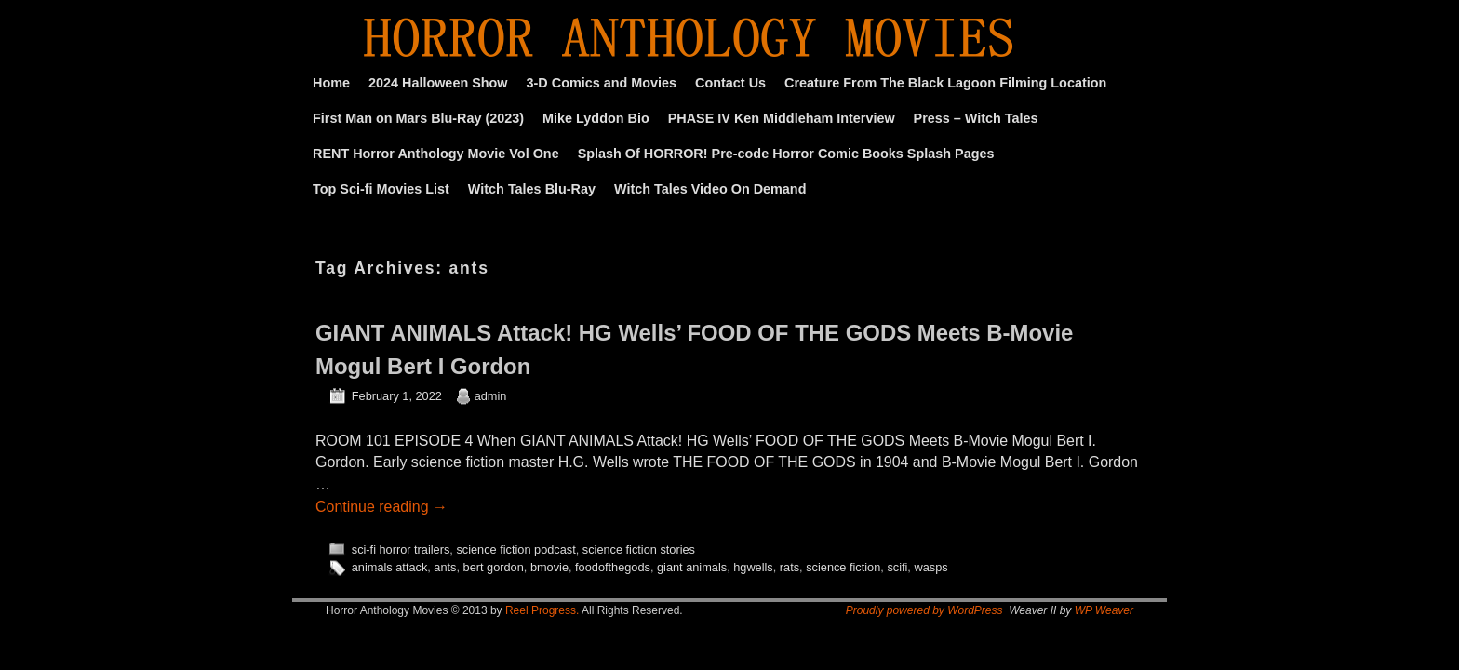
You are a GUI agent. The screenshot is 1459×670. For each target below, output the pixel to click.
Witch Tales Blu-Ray (532, 188)
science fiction (843, 567)
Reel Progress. (542, 610)
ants (445, 567)
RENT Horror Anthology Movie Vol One (436, 153)
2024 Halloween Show (438, 82)
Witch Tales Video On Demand (710, 188)
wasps (930, 567)
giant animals (692, 567)
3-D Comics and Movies (602, 82)
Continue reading (381, 507)
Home (331, 82)
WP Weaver (1104, 610)
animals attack (390, 567)
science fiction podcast (515, 549)
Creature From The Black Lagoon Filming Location (945, 82)
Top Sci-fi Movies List (381, 188)
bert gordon (493, 567)
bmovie (549, 567)
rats (789, 567)
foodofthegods (612, 567)
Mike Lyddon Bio (595, 118)
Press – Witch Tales (976, 118)
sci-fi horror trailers (401, 549)
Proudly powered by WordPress (924, 610)
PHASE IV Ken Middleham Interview (781, 118)
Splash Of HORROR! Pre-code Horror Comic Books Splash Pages (786, 153)
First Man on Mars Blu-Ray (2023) (418, 118)
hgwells (753, 567)
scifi (897, 567)
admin (491, 396)
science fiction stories (638, 549)
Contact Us (730, 82)
